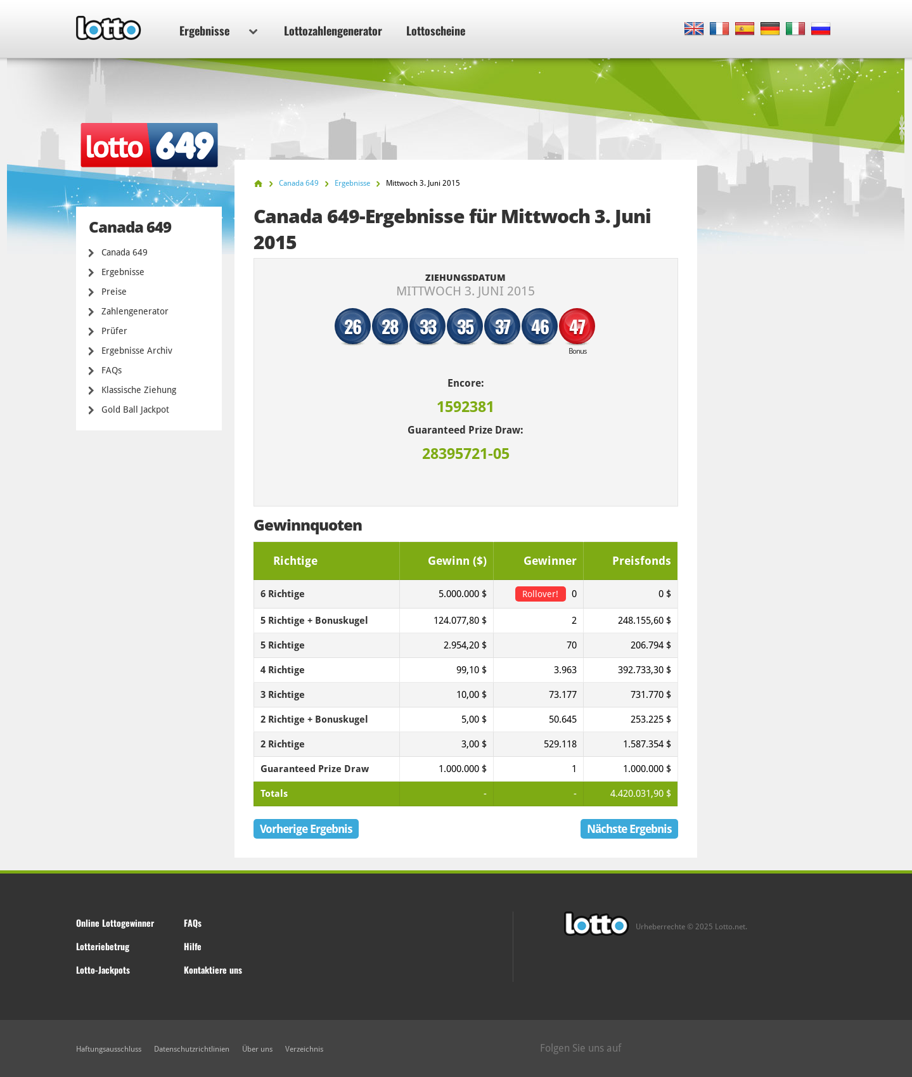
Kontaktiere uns (213, 969)
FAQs (111, 370)
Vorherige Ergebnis (306, 828)
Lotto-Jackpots (103, 969)
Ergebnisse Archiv (136, 350)
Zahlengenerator (135, 311)
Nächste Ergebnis (629, 828)
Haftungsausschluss (108, 1049)
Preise (114, 292)
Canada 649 (124, 252)
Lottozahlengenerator (333, 30)
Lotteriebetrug (102, 946)
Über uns (257, 1049)
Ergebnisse (218, 30)
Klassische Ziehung (138, 390)
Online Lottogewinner (115, 922)
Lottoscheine (435, 30)
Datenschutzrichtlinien (191, 1049)
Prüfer (114, 331)
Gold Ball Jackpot (135, 409)
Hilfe (193, 946)
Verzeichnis (304, 1049)
